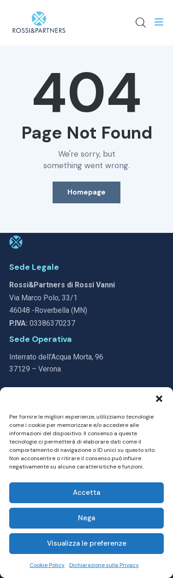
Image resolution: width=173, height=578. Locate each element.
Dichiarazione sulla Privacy (104, 565)
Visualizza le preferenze (86, 543)
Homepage (86, 192)
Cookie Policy (47, 565)
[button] (159, 398)
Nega (86, 518)
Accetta (86, 492)
